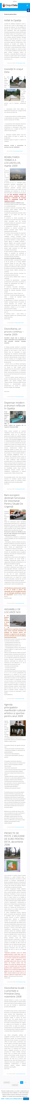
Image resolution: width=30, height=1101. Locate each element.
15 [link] (25, 1082)
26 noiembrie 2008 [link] (11, 1073)
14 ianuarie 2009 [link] (10, 603)
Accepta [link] (26, 1098)
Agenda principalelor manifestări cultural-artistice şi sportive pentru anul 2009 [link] (15, 710)
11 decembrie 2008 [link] (11, 981)
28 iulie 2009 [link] (9, 151)
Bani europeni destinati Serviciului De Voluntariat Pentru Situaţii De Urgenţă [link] (14, 500)
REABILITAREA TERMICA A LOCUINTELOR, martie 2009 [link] (12, 161)
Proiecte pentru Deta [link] (20, 63)
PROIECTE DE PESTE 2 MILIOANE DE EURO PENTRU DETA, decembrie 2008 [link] (14, 838)
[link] (10, 5)
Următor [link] (15, 1085)
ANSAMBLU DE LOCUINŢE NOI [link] (12, 611)
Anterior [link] (6, 1082)
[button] (15, 1)
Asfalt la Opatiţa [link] (12, 20)
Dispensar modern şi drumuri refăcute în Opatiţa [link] (14, 405)
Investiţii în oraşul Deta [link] (13, 70)
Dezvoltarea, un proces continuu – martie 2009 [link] (14, 331)
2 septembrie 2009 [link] (11, 63)
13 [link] (18, 1082)
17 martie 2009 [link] (10, 322)
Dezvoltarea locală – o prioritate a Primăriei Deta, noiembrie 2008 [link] (15, 992)
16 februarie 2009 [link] (10, 489)
